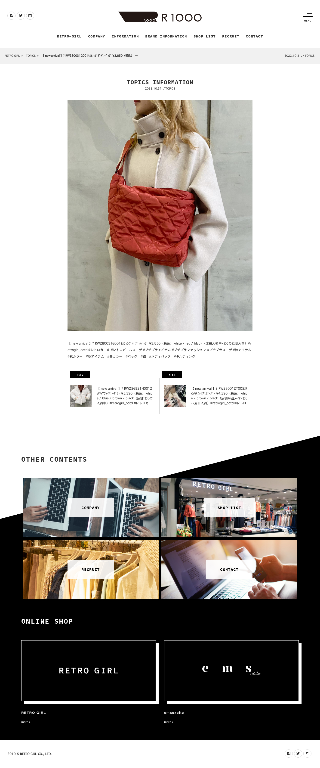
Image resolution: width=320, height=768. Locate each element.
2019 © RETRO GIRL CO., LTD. (29, 754)
